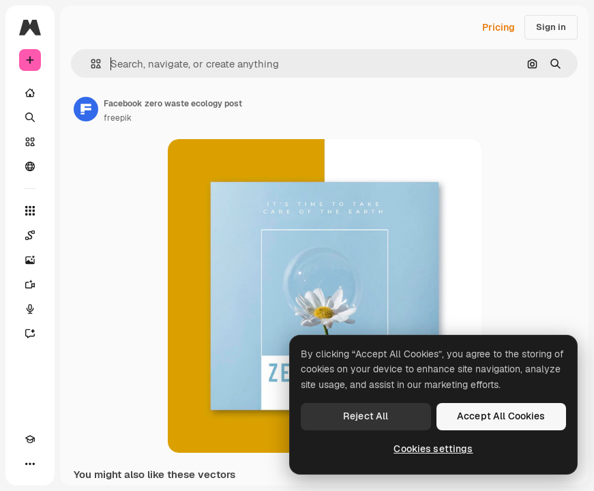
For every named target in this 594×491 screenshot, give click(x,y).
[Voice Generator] (30, 309)
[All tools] (30, 211)
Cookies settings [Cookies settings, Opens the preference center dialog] (433, 449)
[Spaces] (30, 235)
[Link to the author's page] (86, 109)
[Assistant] (30, 333)
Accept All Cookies (501, 416)
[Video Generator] (30, 284)
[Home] (30, 93)
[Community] (30, 166)
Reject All (365, 416)
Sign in (551, 27)
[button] (90, 64)
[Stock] (30, 142)
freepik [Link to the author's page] (118, 118)
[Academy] (30, 439)
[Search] (30, 117)
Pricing (498, 27)
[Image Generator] (30, 260)
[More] (30, 464)
